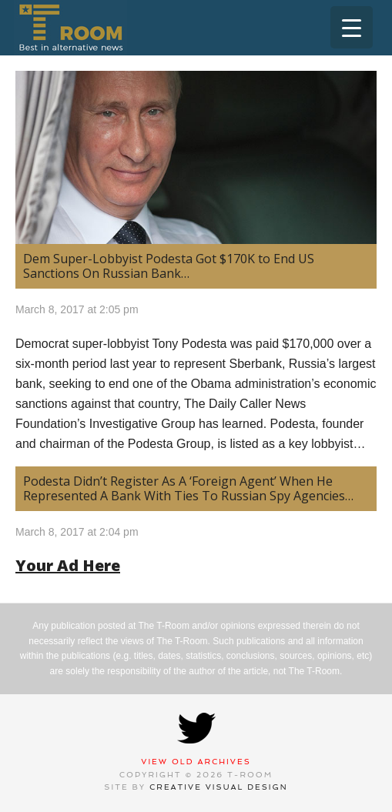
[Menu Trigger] (351, 27)
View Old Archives (196, 761)
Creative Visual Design (218, 787)
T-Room (70, 27)
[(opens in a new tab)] (196, 157)
